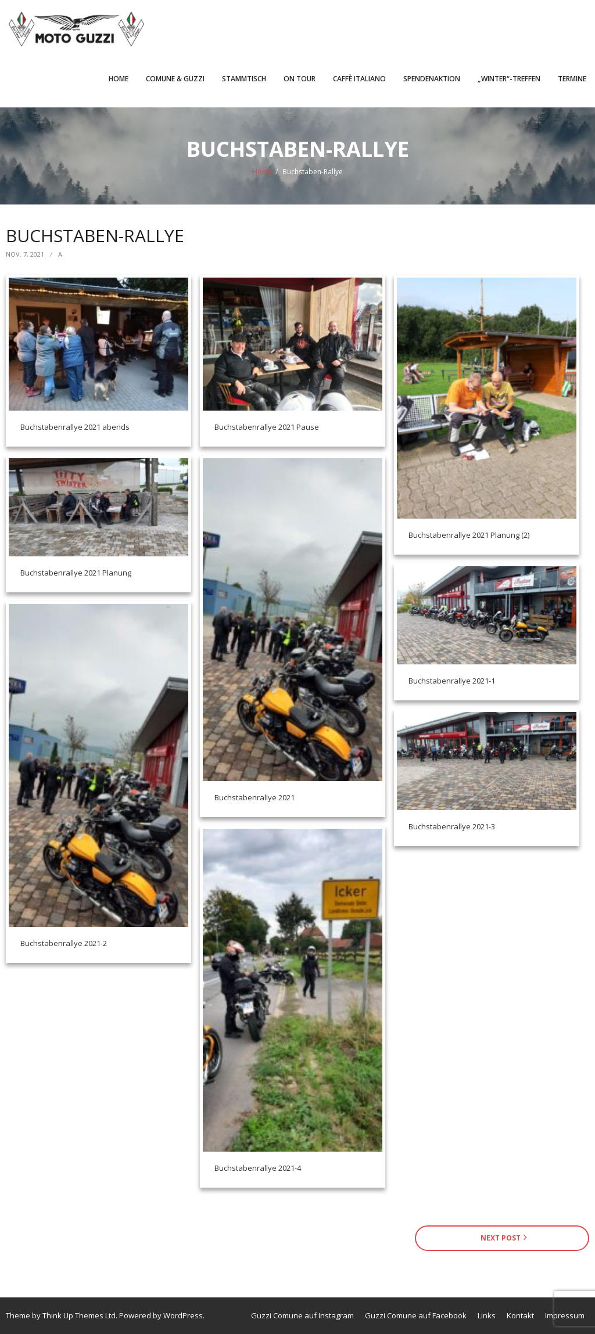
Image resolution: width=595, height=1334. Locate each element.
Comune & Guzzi (175, 79)
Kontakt (520, 1315)
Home (118, 79)
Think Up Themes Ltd (79, 1315)
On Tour (300, 79)
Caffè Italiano (359, 79)
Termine (572, 79)
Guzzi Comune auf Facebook (416, 1315)
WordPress (183, 1315)
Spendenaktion (431, 79)
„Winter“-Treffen (509, 79)
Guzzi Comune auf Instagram (302, 1315)
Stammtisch (244, 79)
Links (487, 1315)
